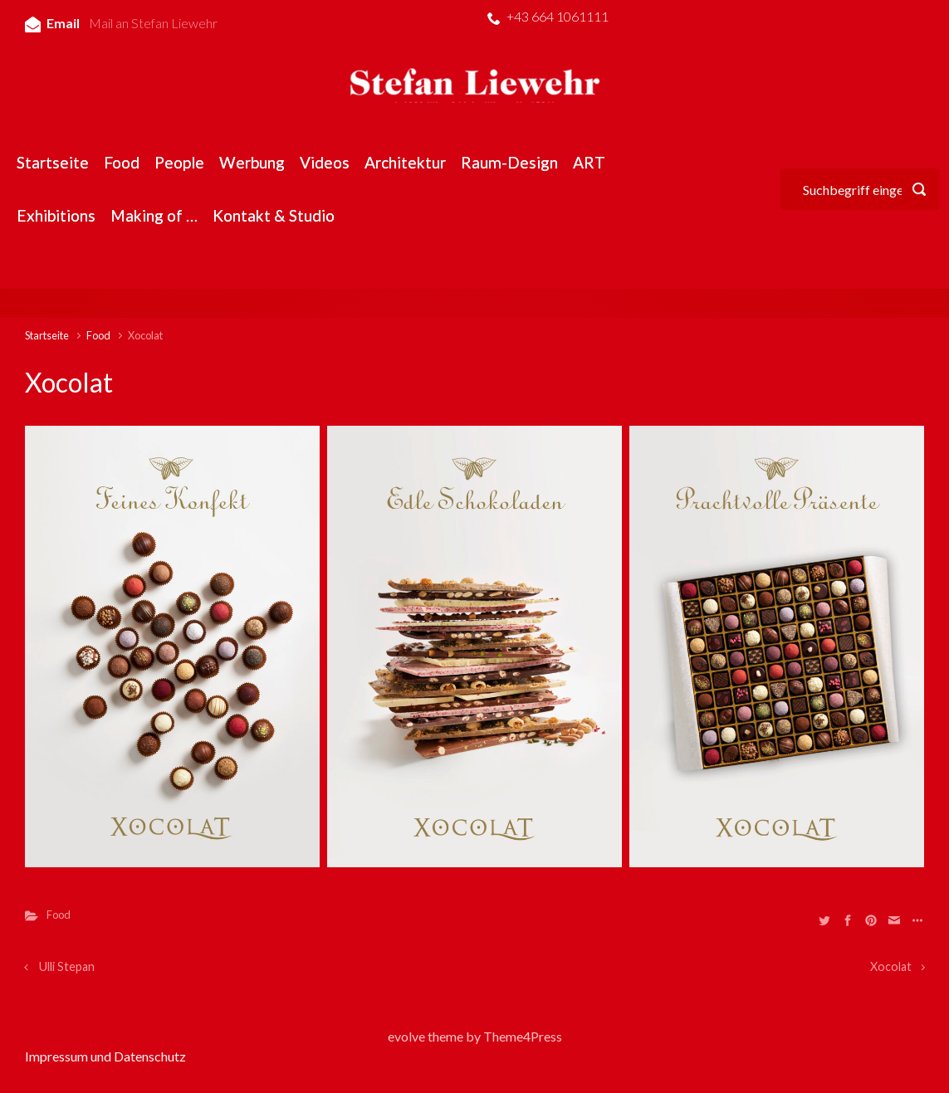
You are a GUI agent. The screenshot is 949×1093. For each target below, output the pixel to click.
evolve (406, 1036)
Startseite (47, 335)
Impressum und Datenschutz (105, 1056)
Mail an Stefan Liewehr (153, 23)
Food (98, 335)
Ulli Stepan (67, 966)
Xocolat (891, 966)
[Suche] (860, 189)
